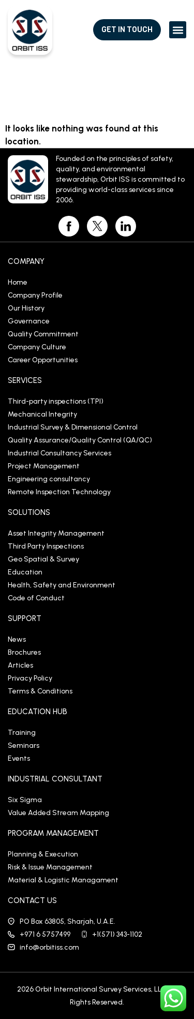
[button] (177, 29)
